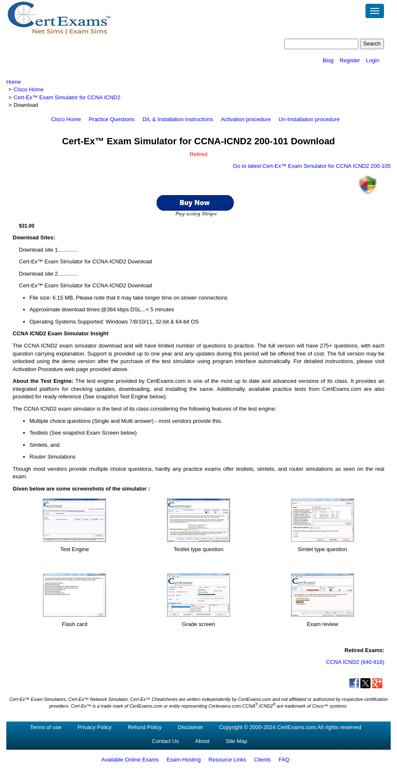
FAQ (283, 759)
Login (372, 60)
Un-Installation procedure (308, 119)
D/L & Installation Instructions (178, 119)
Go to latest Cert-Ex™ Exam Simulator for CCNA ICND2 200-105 (312, 166)
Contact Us (165, 741)
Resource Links (227, 759)
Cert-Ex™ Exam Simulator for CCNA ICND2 (67, 97)
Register (349, 60)
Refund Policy (144, 727)
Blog (328, 60)
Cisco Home (29, 89)
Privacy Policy (94, 727)
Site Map (236, 741)
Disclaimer (191, 727)
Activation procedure (246, 119)
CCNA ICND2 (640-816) (355, 662)
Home (13, 82)
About (202, 741)
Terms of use (45, 727)
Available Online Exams (130, 759)
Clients (262, 759)
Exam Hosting (184, 759)
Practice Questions (112, 119)
